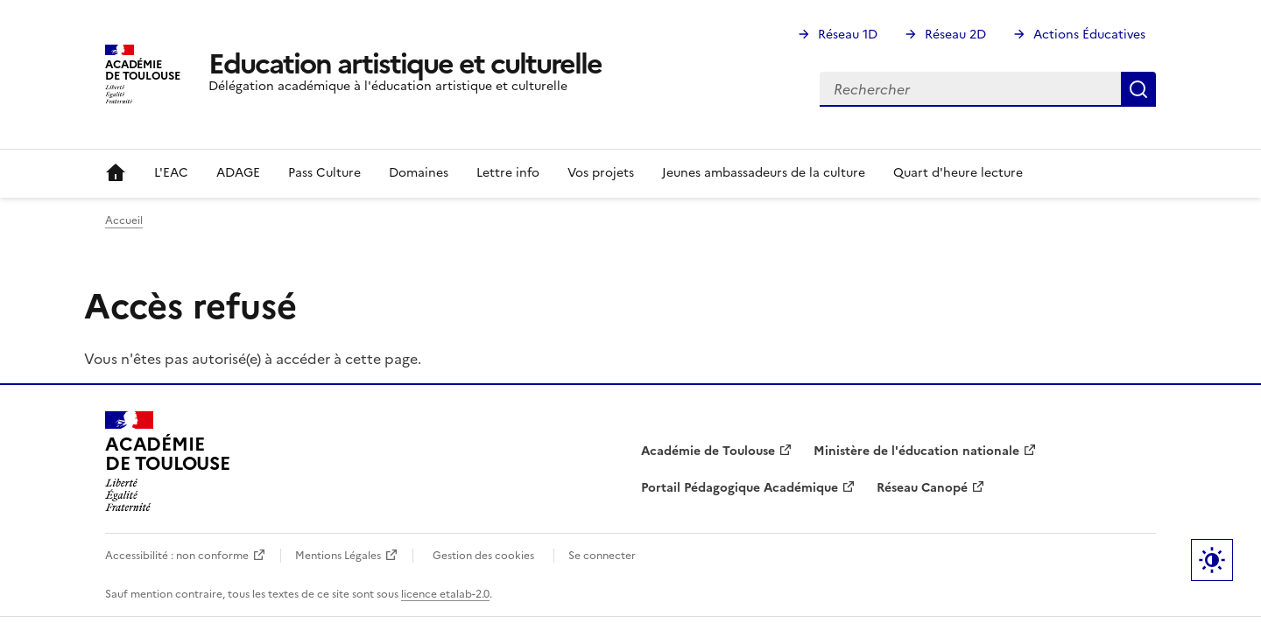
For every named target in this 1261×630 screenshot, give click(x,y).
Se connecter (602, 556)
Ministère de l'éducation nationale (916, 451)
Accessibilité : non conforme (177, 556)
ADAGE (238, 173)
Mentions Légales (338, 556)
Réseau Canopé (922, 488)
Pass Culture (324, 173)
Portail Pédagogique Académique (739, 488)
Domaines (418, 173)
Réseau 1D (847, 34)
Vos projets (600, 173)
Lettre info (507, 173)
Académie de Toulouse (708, 451)
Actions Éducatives (1089, 34)
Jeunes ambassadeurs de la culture (763, 173)
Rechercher (1138, 89)
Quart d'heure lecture (958, 173)
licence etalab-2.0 (445, 594)
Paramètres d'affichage (1212, 560)
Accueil (115, 173)
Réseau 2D (955, 34)
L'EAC (171, 173)
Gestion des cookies (483, 556)
